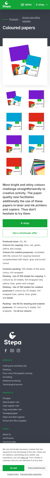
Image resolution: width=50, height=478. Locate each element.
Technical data (9, 442)
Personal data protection (31, 474)
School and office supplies (31, 19)
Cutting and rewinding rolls (15, 366)
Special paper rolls (11, 402)
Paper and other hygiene (14, 417)
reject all (24, 457)
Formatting (7, 377)
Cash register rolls (11, 405)
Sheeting (7, 369)
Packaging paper (10, 413)
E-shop (25, 223)
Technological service (12, 384)
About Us (7, 434)
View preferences (36, 468)
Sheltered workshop (12, 380)
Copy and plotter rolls (12, 409)
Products (13, 19)
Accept (13, 468)
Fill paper (7, 398)
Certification (8, 438)
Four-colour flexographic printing (17, 373)
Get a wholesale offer (25, 233)
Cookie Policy (13, 474)
